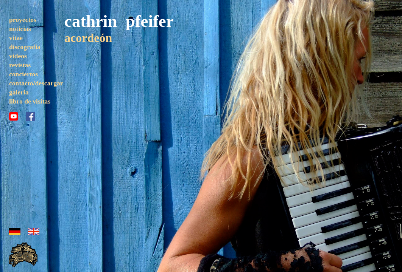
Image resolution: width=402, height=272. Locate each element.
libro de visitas (29, 101)
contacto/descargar (36, 83)
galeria (19, 92)
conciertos (23, 74)
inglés (33, 231)
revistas (20, 65)
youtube (13, 116)
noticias (20, 28)
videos (18, 56)
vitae (16, 38)
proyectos (22, 19)
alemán (14, 231)
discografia (25, 47)
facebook (30, 116)
